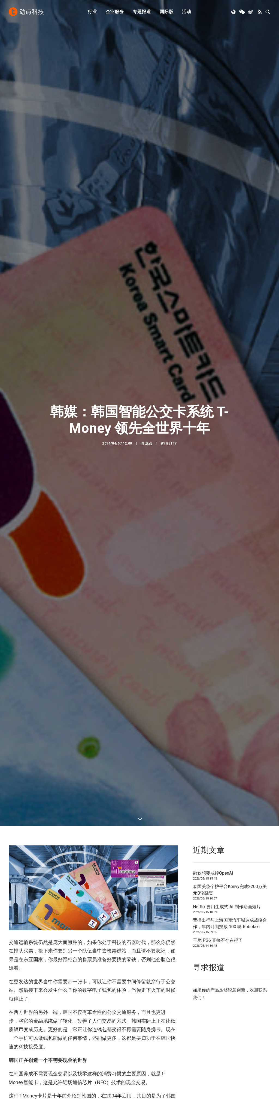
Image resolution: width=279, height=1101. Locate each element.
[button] (234, 11)
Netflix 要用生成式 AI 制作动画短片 (227, 240)
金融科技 (85, 1053)
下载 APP (153, 1038)
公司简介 (153, 1045)
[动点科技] (26, 11)
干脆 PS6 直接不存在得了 (217, 274)
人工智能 (85, 1045)
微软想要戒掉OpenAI (213, 206)
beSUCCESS (22, 842)
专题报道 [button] (142, 11)
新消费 (83, 1061)
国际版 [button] (166, 11)
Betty (171, 110)
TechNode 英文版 (229, 1038)
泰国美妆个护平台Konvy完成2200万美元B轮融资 (230, 224)
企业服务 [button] (115, 11)
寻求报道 (153, 1053)
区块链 (83, 1068)
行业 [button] (92, 11)
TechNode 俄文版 (229, 1045)
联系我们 (153, 1061)
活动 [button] (186, 11)
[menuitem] (92, 11)
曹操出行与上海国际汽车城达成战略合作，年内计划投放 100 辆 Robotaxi (230, 257)
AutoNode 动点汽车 (231, 1061)
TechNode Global (228, 1053)
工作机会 (153, 1068)
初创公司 (85, 1038)
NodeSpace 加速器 (230, 1068)
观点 (148, 110)
